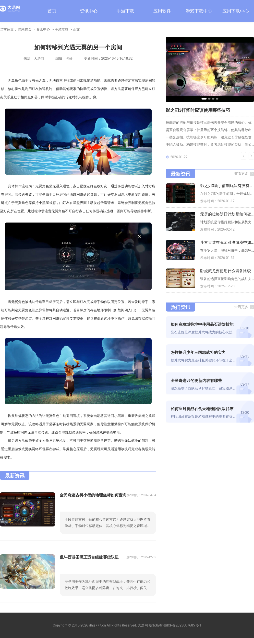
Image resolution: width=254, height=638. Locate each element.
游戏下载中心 (199, 10)
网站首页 (25, 29)
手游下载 (125, 10)
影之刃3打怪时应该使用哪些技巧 (198, 110)
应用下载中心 (235, 10)
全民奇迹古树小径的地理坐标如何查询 (93, 495)
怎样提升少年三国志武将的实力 (198, 352)
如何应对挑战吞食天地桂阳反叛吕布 (202, 408)
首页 (52, 10)
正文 (76, 29)
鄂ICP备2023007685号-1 (182, 625)
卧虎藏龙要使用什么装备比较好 (227, 271)
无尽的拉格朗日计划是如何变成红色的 (227, 214)
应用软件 (162, 10)
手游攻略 (61, 29)
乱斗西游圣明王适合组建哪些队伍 (89, 557)
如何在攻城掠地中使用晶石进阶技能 (202, 324)
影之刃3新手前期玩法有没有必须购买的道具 (227, 185)
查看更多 (241, 174)
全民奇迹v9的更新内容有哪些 (196, 380)
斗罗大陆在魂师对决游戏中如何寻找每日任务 (227, 242)
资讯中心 (88, 10)
